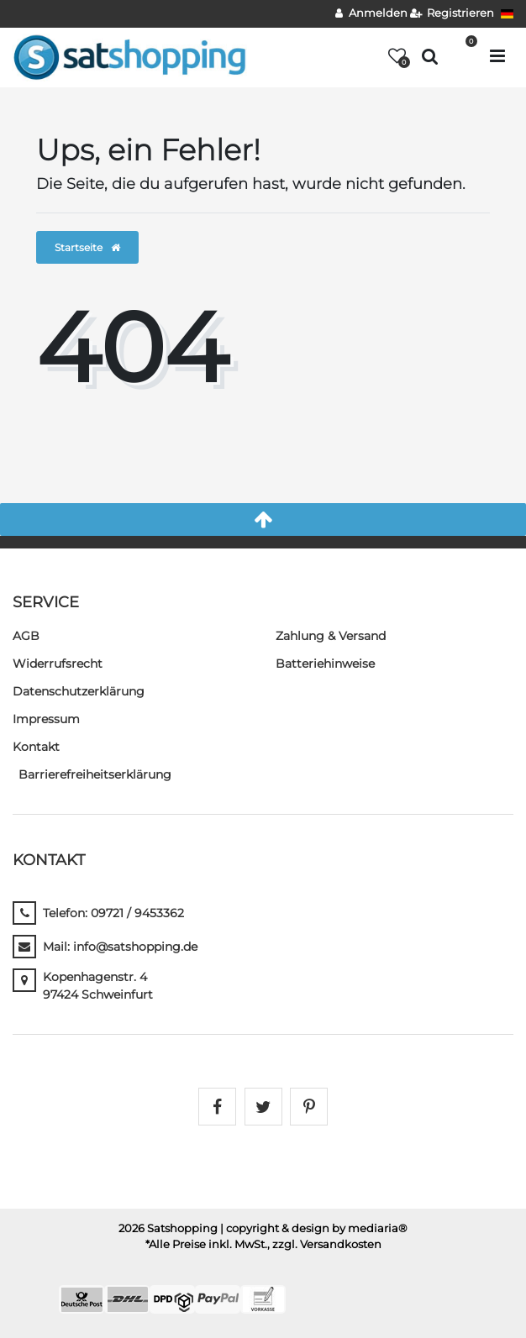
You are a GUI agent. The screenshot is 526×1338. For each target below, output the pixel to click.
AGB (26, 635)
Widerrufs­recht (58, 663)
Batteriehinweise (325, 663)
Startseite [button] (87, 247)
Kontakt (36, 746)
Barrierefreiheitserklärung (94, 774)
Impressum (46, 719)
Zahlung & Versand (331, 635)
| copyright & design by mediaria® (314, 1228)
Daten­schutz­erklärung (79, 691)
